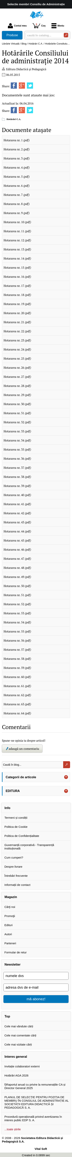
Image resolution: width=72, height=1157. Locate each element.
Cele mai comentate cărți (20, 1035)
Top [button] (7, 1016)
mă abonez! (36, 999)
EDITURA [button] (13, 791)
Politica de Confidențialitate (21, 835)
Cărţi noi (9, 906)
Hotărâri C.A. (14, 119)
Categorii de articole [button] (21, 777)
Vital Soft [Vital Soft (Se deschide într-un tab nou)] (41, 1148)
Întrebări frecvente (16, 875)
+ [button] (66, 777)
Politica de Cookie (15, 826)
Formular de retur (15, 952)
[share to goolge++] (22, 85)
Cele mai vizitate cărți (18, 1044)
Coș (39, 25)
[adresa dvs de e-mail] (36, 987)
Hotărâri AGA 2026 (16, 1075)
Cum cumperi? (13, 857)
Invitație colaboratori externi (22, 1066)
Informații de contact (17, 884)
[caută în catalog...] (43, 35)
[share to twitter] (30, 85)
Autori (8, 934)
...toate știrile (12, 1129)
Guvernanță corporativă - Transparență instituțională (29, 846)
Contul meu (17, 25)
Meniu (57, 25)
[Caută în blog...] (32, 764)
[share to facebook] (14, 85)
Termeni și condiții (15, 817)
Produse (12, 35)
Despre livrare (13, 866)
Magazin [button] (11, 897)
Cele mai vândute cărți (18, 1026)
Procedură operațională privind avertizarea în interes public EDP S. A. (33, 1118)
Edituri (8, 925)
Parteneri (10, 943)
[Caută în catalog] (66, 35)
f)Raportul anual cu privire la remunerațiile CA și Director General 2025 (34, 1086)
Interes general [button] (16, 1056)
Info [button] (7, 808)
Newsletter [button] (13, 964)
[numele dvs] (36, 976)
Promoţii (9, 916)
